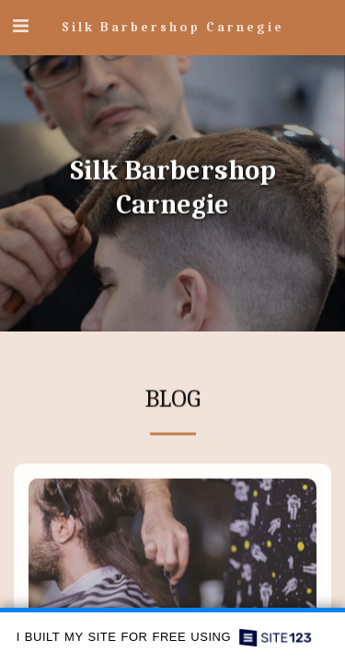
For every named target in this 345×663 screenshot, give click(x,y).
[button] (20, 26)
